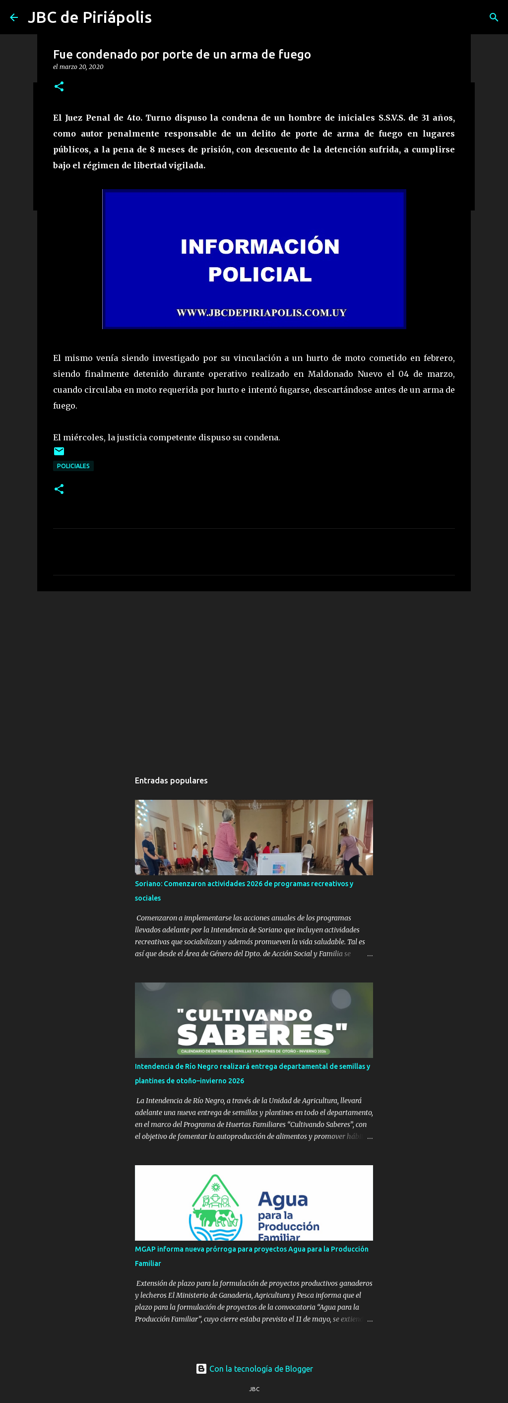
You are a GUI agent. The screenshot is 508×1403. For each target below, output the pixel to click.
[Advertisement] (254, 675)
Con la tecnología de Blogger (254, 1368)
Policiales (73, 466)
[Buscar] (494, 17)
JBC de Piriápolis (90, 17)
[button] (59, 87)
